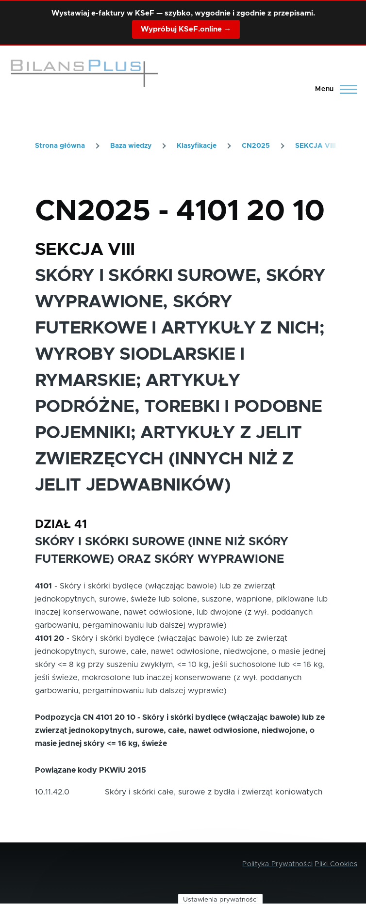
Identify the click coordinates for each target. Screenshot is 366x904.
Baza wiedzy (130, 146)
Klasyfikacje (196, 146)
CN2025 (256, 146)
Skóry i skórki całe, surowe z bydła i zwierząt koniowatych (213, 792)
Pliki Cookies (336, 864)
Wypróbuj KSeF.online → (186, 29)
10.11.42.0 (52, 792)
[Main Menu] (333, 89)
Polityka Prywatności (277, 864)
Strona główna (60, 146)
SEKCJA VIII (315, 146)
